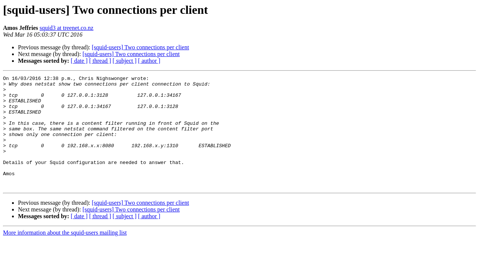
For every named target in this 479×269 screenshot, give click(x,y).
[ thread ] (100, 61)
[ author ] (149, 61)
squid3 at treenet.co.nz (67, 28)
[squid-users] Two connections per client (140, 47)
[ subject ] (125, 61)
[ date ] (79, 61)
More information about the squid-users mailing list (65, 255)
